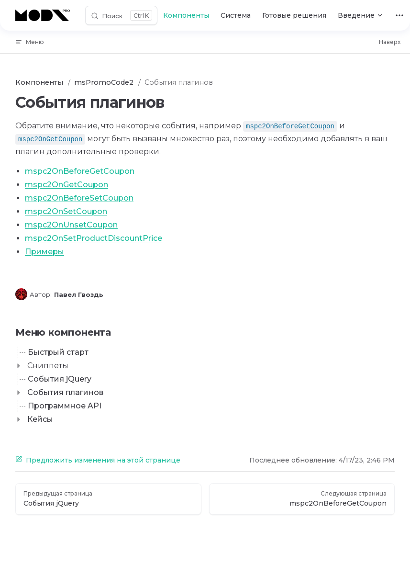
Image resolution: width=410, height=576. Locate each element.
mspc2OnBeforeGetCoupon (79, 171)
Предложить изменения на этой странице (97, 460)
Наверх (389, 41)
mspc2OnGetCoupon (66, 184)
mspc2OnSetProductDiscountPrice (93, 238)
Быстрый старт (58, 352)
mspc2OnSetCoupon (66, 211)
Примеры (44, 251)
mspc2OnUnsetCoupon (71, 224)
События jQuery (59, 379)
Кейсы (40, 419)
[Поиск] (121, 15)
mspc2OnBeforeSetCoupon (79, 198)
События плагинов (65, 392)
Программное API (64, 405)
